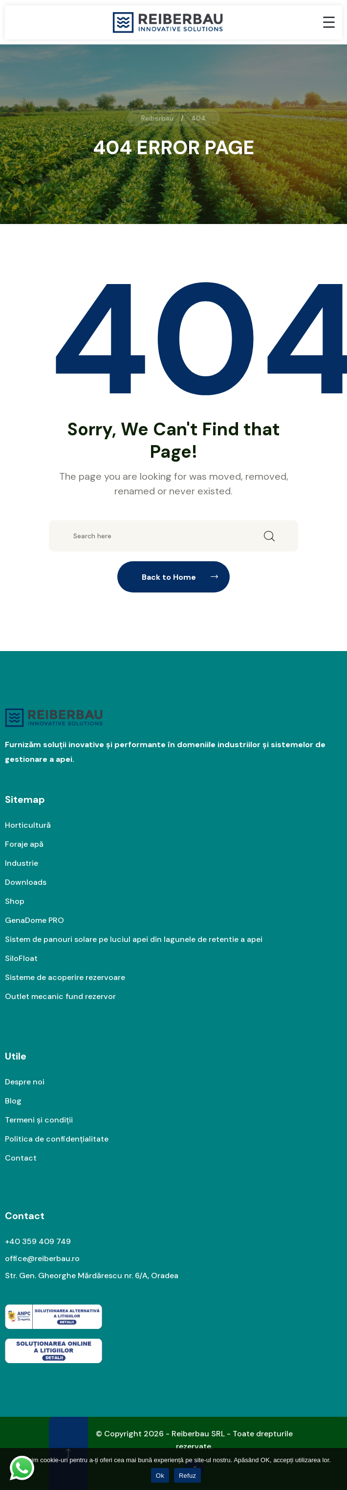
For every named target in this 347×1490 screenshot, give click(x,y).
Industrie (21, 863)
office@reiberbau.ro (42, 1258)
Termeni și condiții (39, 1120)
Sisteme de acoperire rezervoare (65, 977)
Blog (13, 1101)
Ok (160, 1475)
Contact (21, 1158)
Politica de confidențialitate (56, 1139)
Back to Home (183, 577)
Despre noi (24, 1082)
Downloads (25, 882)
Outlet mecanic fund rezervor (60, 996)
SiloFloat (21, 958)
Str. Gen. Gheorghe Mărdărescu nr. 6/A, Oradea (91, 1275)
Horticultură (28, 825)
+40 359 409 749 (38, 1241)
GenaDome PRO (34, 920)
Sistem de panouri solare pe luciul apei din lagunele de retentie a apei (133, 939)
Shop (14, 901)
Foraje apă (24, 844)
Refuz (187, 1475)
